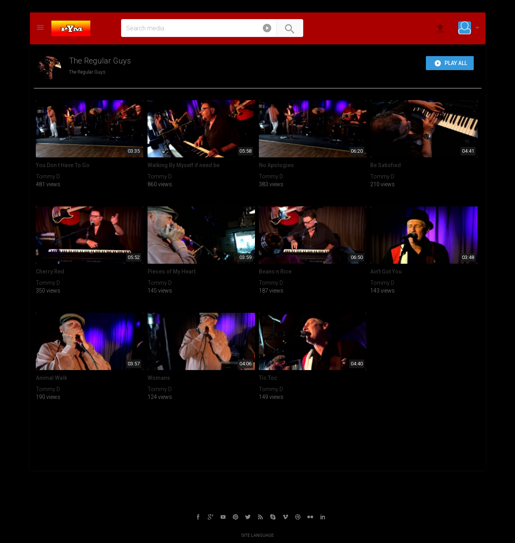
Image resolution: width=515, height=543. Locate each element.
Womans (159, 378)
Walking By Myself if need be (184, 165)
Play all (450, 63)
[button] (267, 29)
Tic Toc (268, 378)
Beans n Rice (275, 271)
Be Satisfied (385, 165)
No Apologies (276, 165)
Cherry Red (50, 271)
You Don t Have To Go (63, 165)
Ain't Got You (386, 271)
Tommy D (48, 176)
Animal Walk (51, 378)
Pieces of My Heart (171, 271)
